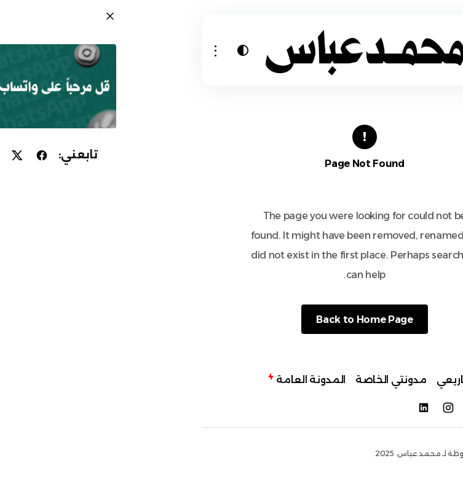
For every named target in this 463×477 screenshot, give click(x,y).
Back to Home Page (226, 319)
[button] (375, 50)
